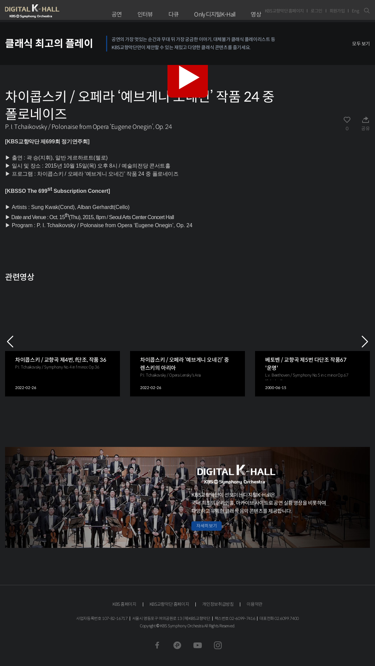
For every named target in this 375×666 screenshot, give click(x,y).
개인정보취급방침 (217, 604)
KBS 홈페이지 (124, 604)
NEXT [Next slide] (365, 341)
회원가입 (337, 11)
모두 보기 (361, 44)
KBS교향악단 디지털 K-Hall (48, 11)
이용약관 (254, 604)
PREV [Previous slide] (10, 341)
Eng (355, 11)
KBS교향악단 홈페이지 (284, 11)
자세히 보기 (206, 526)
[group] (62, 341)
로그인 (316, 11)
